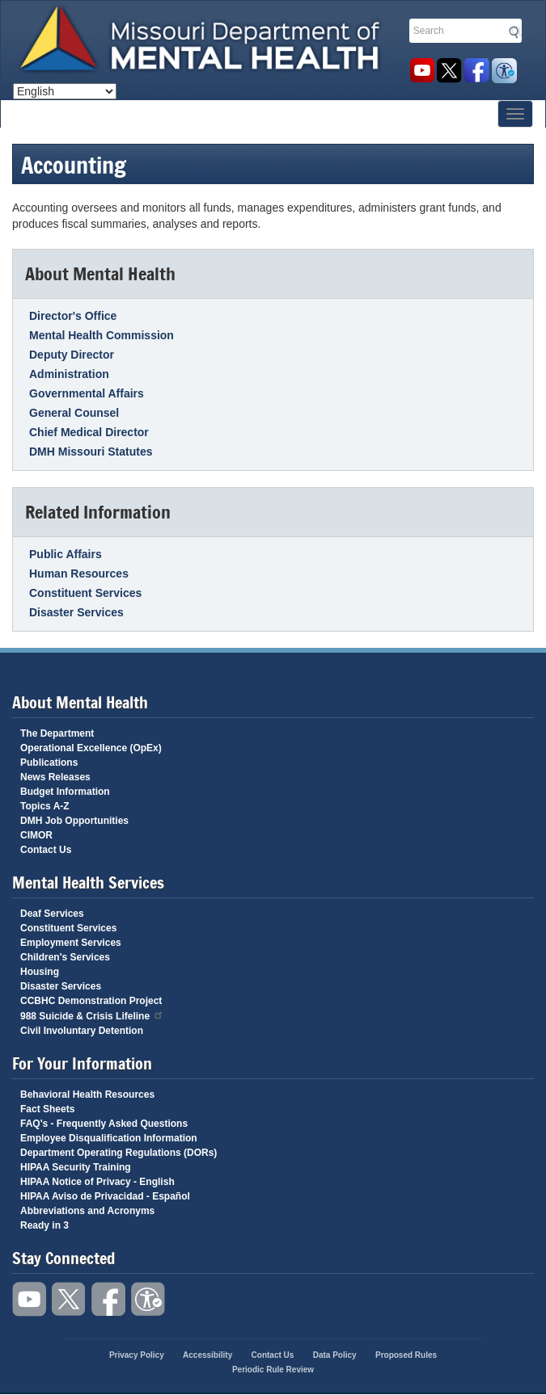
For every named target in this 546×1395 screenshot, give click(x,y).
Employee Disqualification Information (108, 1138)
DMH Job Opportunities (74, 820)
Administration (69, 374)
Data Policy (335, 1355)
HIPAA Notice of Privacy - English (97, 1181)
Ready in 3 (44, 1225)
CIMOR (36, 835)
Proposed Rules (406, 1355)
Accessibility (504, 70)
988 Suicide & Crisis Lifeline (92, 1015)
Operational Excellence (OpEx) (91, 748)
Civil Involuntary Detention (81, 1030)
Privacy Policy (136, 1355)
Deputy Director (71, 354)
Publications (49, 762)
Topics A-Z (45, 806)
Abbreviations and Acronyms (87, 1210)
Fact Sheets (47, 1109)
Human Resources (79, 573)
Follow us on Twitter (449, 70)
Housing (39, 971)
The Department (57, 733)
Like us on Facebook (476, 70)
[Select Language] (64, 91)
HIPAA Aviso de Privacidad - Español (105, 1196)
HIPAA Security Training (75, 1167)
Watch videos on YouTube (421, 70)
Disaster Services (76, 612)
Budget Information (65, 791)
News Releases (55, 777)
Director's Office (72, 315)
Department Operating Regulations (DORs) (118, 1152)
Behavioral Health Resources (87, 1094)
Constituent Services (85, 592)
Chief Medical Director (89, 432)
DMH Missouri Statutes (90, 451)
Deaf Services (52, 913)
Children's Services (65, 957)
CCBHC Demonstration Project (91, 1000)
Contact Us (45, 849)
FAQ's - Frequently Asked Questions (104, 1123)
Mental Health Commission (101, 335)
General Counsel (74, 412)
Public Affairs (65, 554)
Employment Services (70, 942)
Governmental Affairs (86, 393)
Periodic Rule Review (273, 1369)
